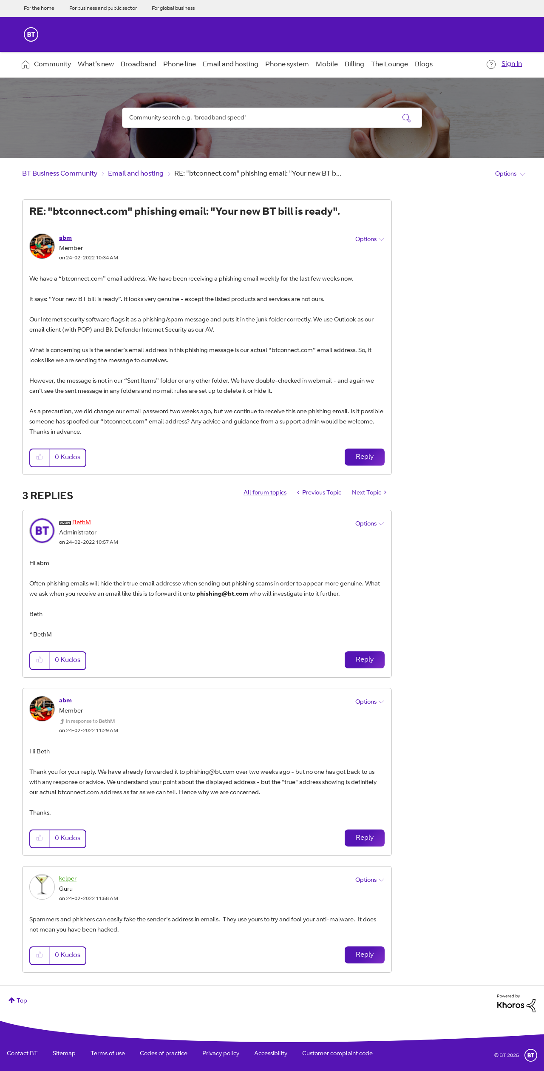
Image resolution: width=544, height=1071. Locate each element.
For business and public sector (103, 8)
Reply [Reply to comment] (365, 659)
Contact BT (22, 1054)
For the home (39, 8)
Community (52, 64)
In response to (90, 721)
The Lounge (389, 64)
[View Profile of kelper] (67, 879)
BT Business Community (59, 173)
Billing (354, 64)
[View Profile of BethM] (81, 523)
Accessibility (270, 1054)
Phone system (287, 64)
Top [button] (22, 1001)
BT (530, 1055)
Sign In (512, 64)
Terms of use (108, 1054)
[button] (40, 457)
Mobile (327, 64)
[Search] (272, 118)
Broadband (138, 64)
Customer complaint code (337, 1054)
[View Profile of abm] (65, 238)
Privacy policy (220, 1054)
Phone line (179, 64)
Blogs (424, 64)
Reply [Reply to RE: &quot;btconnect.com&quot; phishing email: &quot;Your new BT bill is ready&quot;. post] (365, 457)
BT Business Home (31, 34)
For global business (173, 8)
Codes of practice (163, 1054)
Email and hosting (230, 64)
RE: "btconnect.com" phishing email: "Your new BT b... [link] (257, 173)
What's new (96, 64)
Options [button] (505, 174)
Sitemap (64, 1054)
